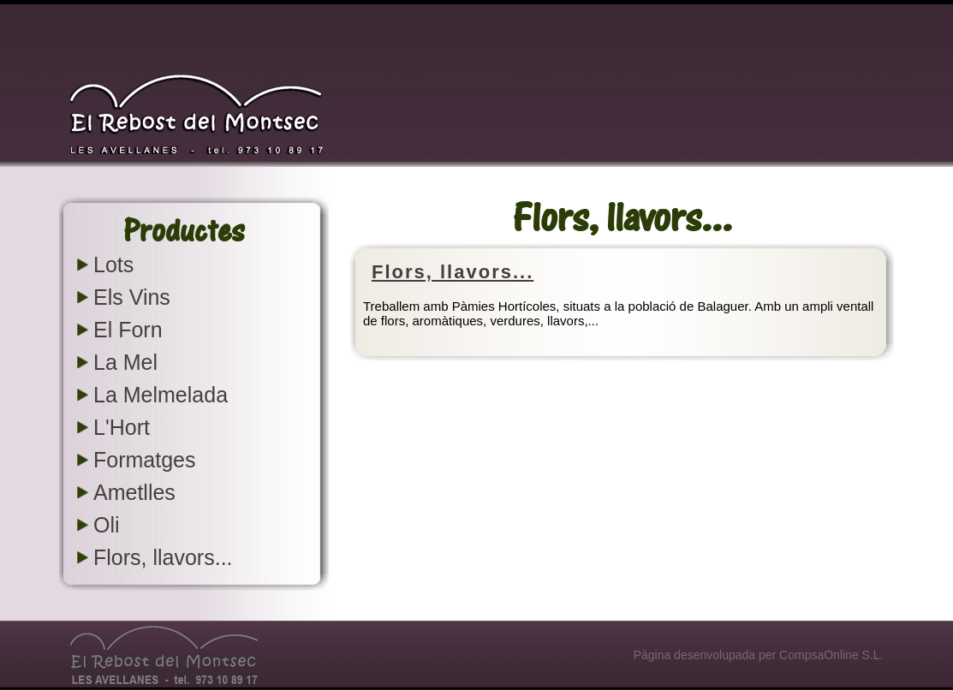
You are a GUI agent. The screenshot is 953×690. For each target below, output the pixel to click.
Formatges (144, 460)
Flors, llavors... (163, 557)
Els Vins (131, 297)
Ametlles (134, 492)
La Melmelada (160, 395)
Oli (106, 525)
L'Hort (121, 427)
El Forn (128, 330)
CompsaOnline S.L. (831, 655)
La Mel (125, 362)
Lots (113, 265)
